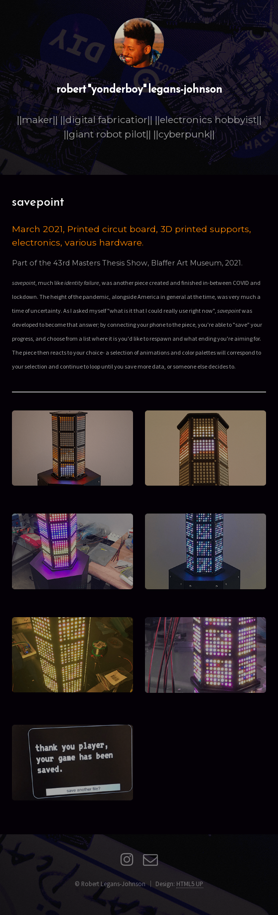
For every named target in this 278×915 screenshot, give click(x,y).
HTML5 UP (189, 884)
